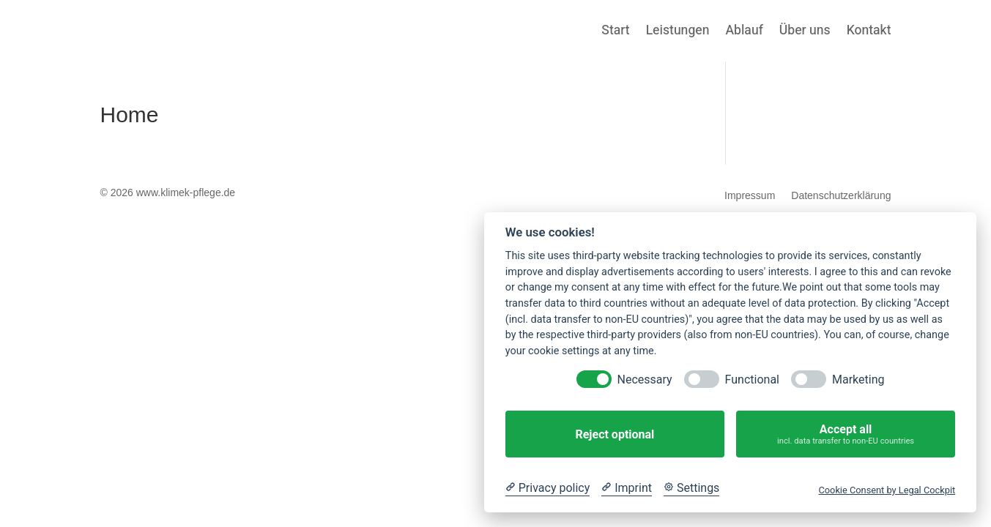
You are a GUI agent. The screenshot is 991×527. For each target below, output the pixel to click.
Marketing (858, 379)
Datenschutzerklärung (841, 195)
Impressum (749, 195)
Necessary (644, 379)
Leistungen (678, 33)
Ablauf (743, 33)
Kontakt (869, 33)
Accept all (845, 434)
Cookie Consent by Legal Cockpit (886, 490)
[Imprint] (626, 488)
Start (615, 33)
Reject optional (614, 434)
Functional (752, 379)
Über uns (805, 33)
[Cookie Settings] (691, 488)
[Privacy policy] (547, 488)
